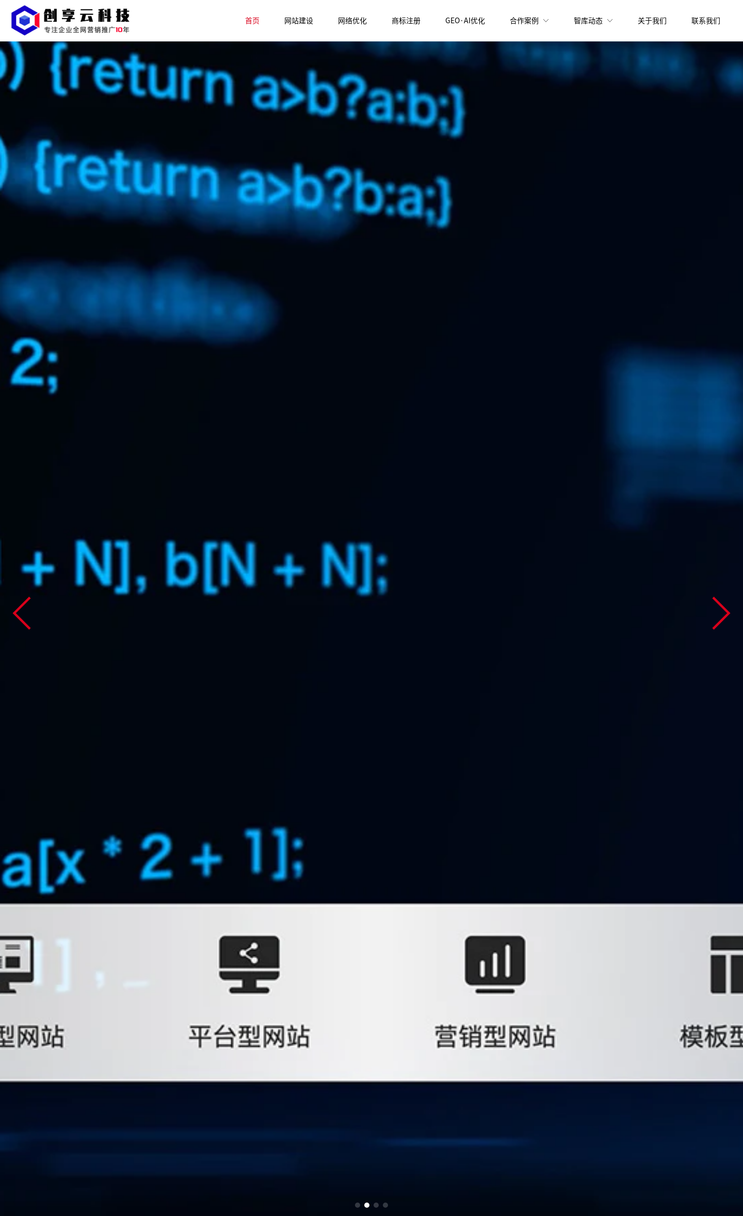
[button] (21, 613)
